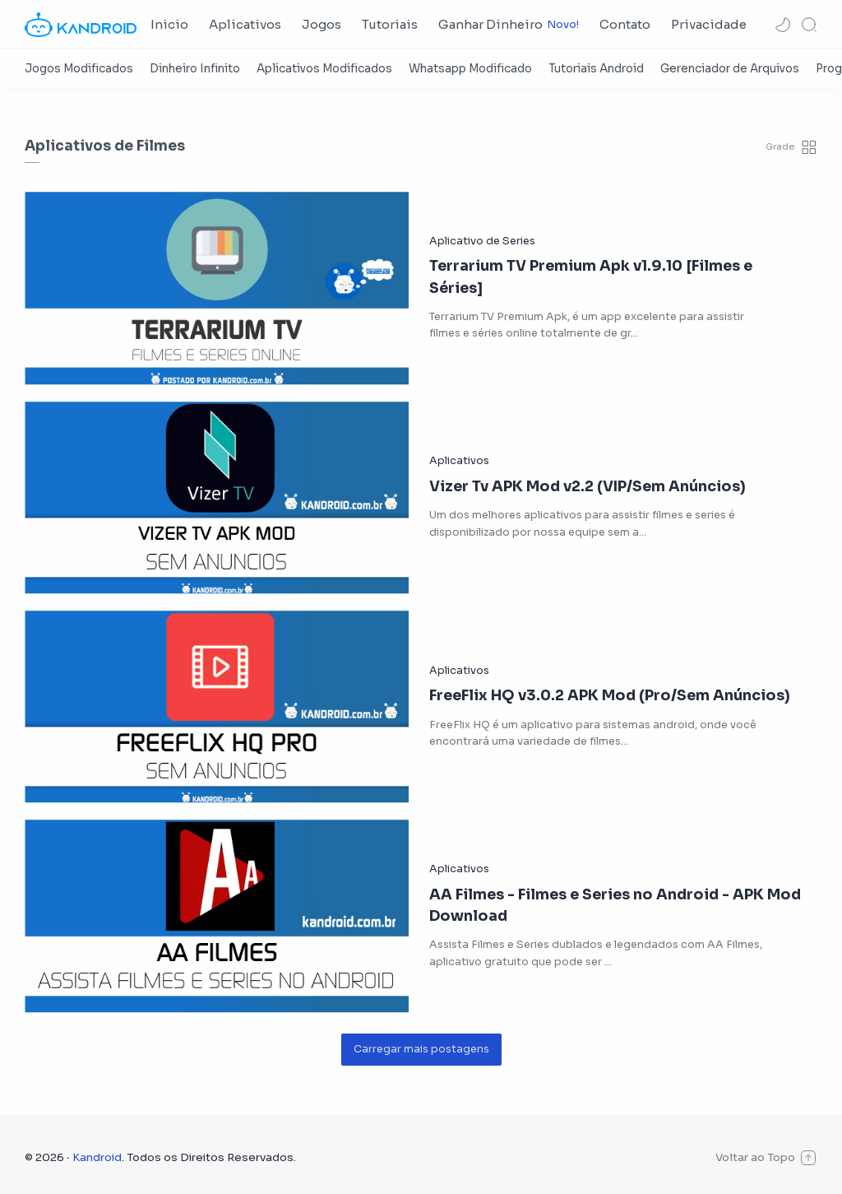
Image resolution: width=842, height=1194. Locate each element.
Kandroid (97, 1157)
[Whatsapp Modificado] (470, 69)
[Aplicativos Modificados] (324, 69)
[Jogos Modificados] (79, 69)
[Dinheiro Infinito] (195, 69)
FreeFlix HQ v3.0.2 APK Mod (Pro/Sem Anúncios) (609, 695)
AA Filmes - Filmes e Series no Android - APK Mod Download (615, 905)
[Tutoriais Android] (596, 69)
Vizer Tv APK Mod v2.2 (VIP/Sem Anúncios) (587, 486)
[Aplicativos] (459, 460)
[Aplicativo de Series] (482, 241)
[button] (783, 24)
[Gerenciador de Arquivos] (729, 69)
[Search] (809, 24)
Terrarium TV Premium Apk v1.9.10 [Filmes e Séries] (590, 276)
